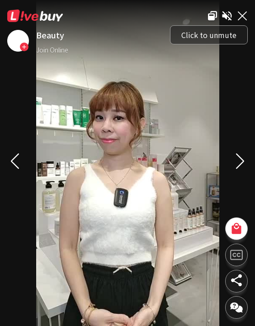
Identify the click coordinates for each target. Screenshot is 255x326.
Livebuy (35, 16)
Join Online (52, 49)
